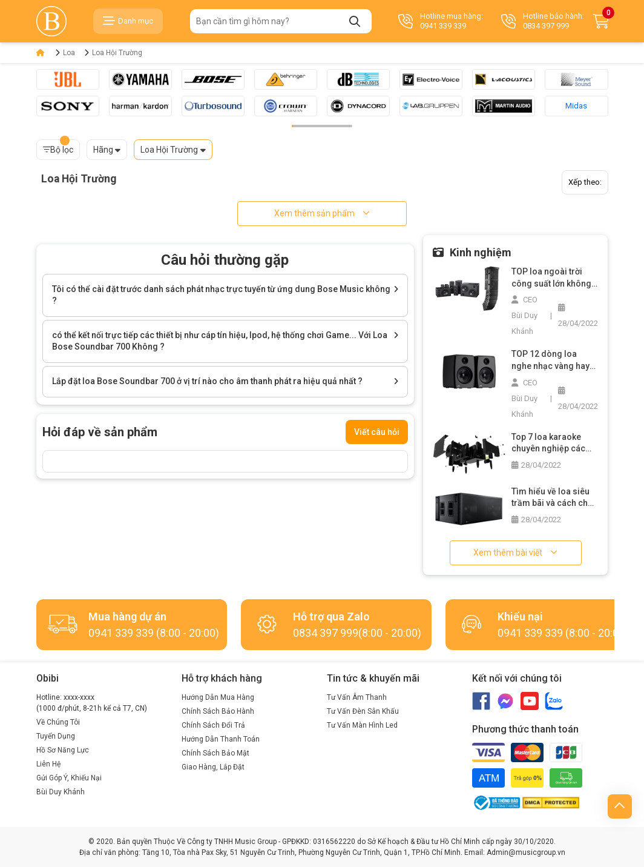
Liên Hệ (48, 764)
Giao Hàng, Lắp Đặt (213, 767)
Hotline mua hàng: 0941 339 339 (440, 21)
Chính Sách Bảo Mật (215, 753)
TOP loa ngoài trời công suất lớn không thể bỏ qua (551, 278)
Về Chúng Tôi (58, 722)
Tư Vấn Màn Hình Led (362, 725)
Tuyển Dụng (55, 736)
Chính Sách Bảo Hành (218, 711)
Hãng (103, 149)
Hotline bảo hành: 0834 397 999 (542, 21)
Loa (69, 52)
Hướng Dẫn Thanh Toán (221, 739)
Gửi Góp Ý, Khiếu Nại (69, 778)
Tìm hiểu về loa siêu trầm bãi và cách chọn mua (554, 498)
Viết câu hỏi (376, 432)
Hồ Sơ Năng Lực (62, 750)
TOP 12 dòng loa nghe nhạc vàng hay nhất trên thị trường (550, 360)
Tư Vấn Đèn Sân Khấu (363, 711)
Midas (576, 105)
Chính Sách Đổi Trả (213, 725)
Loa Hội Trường (117, 52)
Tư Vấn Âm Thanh (357, 697)
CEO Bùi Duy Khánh (524, 315)
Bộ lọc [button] (58, 146)
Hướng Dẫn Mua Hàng (218, 697)
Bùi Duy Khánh (60, 792)
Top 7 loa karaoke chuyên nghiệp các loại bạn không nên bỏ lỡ (554, 443)
